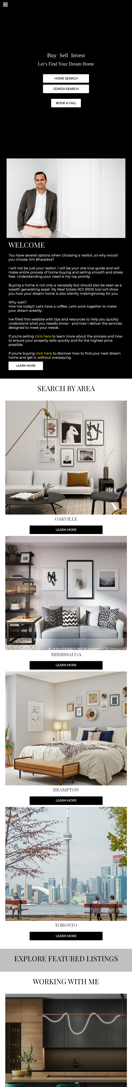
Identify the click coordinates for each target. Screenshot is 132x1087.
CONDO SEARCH (66, 89)
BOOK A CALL (66, 103)
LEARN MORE (26, 365)
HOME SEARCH (66, 78)
